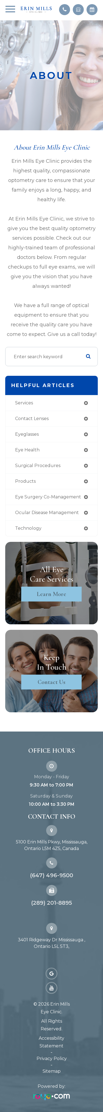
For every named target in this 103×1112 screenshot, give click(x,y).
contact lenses (32, 418)
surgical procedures (37, 465)
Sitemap (52, 1071)
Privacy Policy (52, 1058)
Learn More (51, 594)
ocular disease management (47, 512)
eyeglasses (27, 434)
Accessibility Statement (51, 1042)
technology (28, 528)
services (24, 402)
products (25, 481)
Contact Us (51, 682)
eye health (27, 449)
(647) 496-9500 (51, 875)
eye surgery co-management (48, 497)
